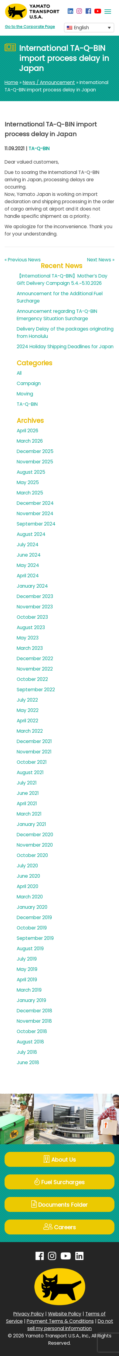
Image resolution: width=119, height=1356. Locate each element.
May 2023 (28, 638)
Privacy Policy (28, 1314)
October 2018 (32, 1031)
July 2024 (28, 544)
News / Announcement (49, 82)
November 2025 (35, 461)
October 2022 (32, 679)
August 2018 (30, 1042)
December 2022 (35, 658)
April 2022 (27, 720)
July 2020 (27, 865)
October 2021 (32, 762)
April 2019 (27, 979)
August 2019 (30, 948)
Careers (59, 1227)
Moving (25, 394)
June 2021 (28, 793)
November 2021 (34, 752)
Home (11, 82)
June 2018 (28, 1062)
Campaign (29, 383)
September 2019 (35, 938)
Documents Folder (59, 1204)
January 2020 (32, 907)
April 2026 (27, 430)
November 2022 (35, 669)
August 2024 (31, 534)
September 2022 (36, 689)
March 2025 (30, 493)
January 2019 (31, 1000)
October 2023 (32, 617)
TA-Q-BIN (39, 148)
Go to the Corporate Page (30, 26)
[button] (89, 27)
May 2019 (27, 969)
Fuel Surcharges (59, 1182)
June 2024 (29, 555)
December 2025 (35, 451)
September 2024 (36, 524)
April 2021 (27, 803)
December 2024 (35, 503)
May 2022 (28, 710)
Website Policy (64, 1314)
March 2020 (30, 897)
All (19, 373)
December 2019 (34, 917)
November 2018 (34, 1021)
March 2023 (30, 648)
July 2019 (27, 959)
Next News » (100, 260)
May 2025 (28, 482)
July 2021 (27, 783)
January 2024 (32, 586)
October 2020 (32, 855)
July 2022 (27, 700)
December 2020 (35, 834)
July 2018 (27, 1052)
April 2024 (28, 575)
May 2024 (28, 565)
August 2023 (31, 627)
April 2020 (27, 886)
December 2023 (35, 596)
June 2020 (28, 876)
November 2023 (35, 607)
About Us (59, 1159)
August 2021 (30, 772)
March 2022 (30, 731)
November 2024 (35, 513)
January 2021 (31, 824)
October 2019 (32, 928)
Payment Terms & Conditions (60, 1321)
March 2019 (29, 990)
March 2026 (30, 441)
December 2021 (34, 741)
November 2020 (35, 845)
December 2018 (34, 1010)
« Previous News (23, 260)
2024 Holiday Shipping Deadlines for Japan (65, 346)
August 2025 (31, 472)
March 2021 (29, 814)
